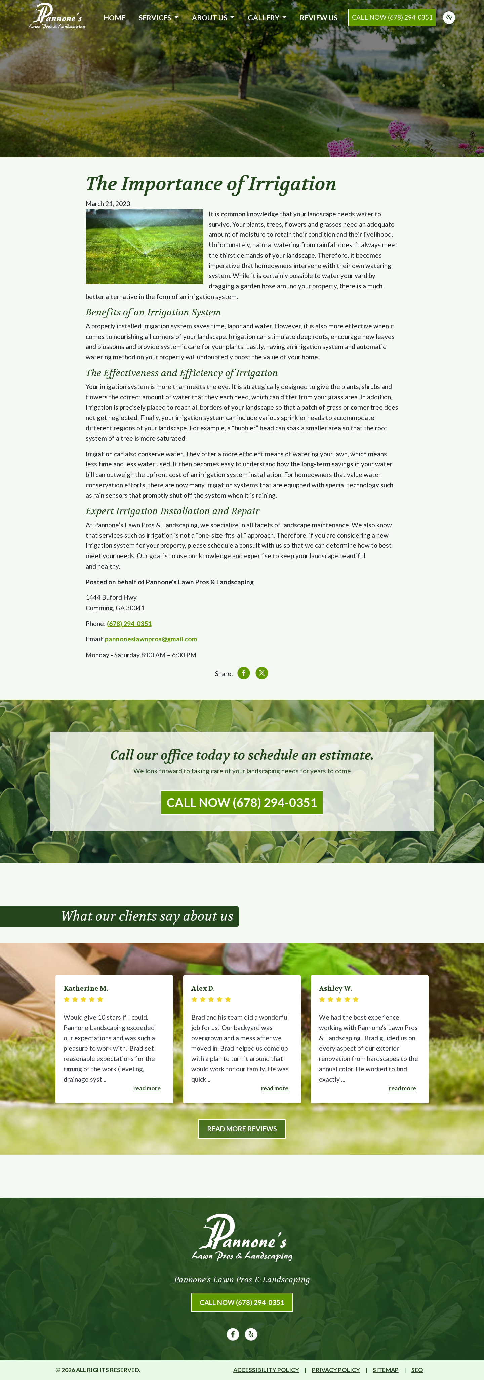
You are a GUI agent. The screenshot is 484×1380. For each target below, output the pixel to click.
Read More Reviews (242, 1129)
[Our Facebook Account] (233, 1338)
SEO (417, 1369)
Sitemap (386, 1369)
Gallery (267, 17)
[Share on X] (262, 674)
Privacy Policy (336, 1369)
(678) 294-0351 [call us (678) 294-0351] (129, 623)
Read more (147, 1088)
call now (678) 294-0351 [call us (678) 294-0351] (392, 17)
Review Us (318, 17)
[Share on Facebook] (244, 674)
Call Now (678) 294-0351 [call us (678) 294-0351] (242, 802)
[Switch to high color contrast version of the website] (449, 17)
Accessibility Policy (266, 1369)
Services (158, 17)
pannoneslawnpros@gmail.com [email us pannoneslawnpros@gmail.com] (151, 639)
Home (114, 17)
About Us (213, 17)
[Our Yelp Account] (251, 1338)
